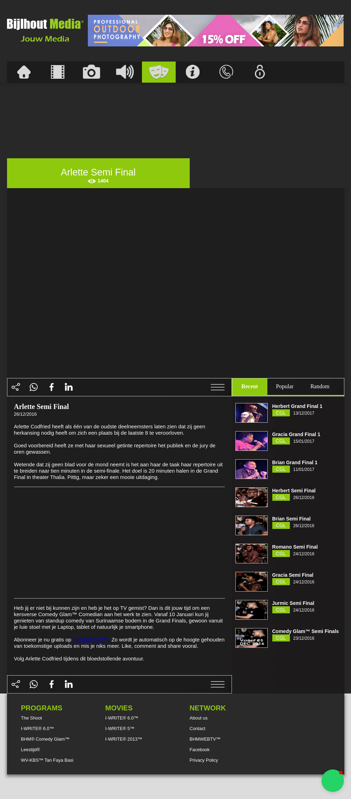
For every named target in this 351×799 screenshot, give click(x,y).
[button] (332, 780)
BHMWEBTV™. (91, 640)
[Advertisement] (216, 30)
